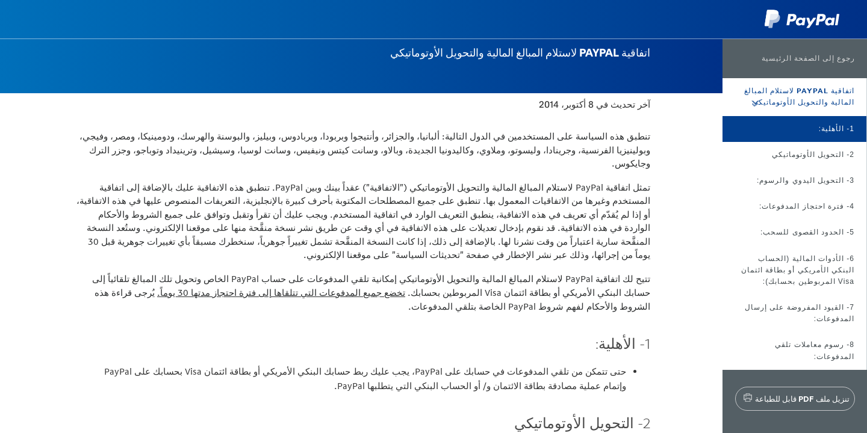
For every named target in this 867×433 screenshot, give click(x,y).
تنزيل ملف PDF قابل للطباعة (802, 399)
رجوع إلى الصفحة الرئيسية (808, 58)
